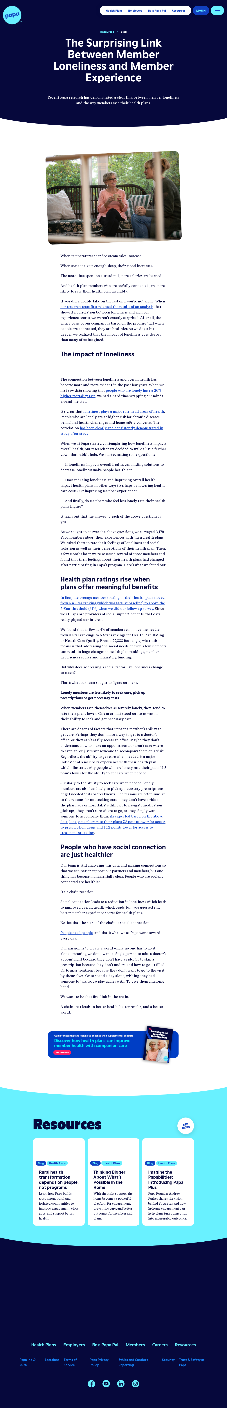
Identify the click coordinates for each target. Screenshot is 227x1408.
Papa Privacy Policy (99, 1362)
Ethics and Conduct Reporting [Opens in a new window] (133, 1362)
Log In (201, 10)
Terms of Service (70, 1362)
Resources (178, 10)
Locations (52, 1359)
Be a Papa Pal (157, 10)
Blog (124, 32)
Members (135, 1345)
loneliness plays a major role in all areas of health (123, 412)
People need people (76, 933)
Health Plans (114, 10)
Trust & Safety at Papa (191, 1362)
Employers (135, 10)
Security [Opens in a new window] (168, 1359)
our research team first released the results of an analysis (106, 307)
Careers (160, 1345)
